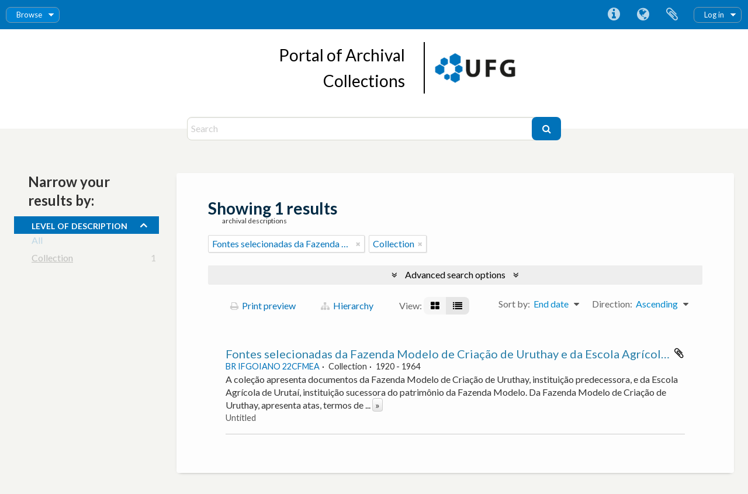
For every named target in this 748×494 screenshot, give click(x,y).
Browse (29, 14)
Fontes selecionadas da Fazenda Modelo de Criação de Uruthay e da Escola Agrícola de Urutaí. (473, 354)
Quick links (613, 14)
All (37, 242)
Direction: (612, 303)
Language (642, 14)
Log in (714, 14)
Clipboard (672, 14)
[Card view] (435, 306)
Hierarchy (347, 305)
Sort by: (514, 303)
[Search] (361, 128)
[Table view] (457, 306)
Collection (52, 259)
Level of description (79, 224)
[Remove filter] (358, 243)
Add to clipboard (679, 353)
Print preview (263, 305)
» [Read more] (377, 404)
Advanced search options (455, 274)
